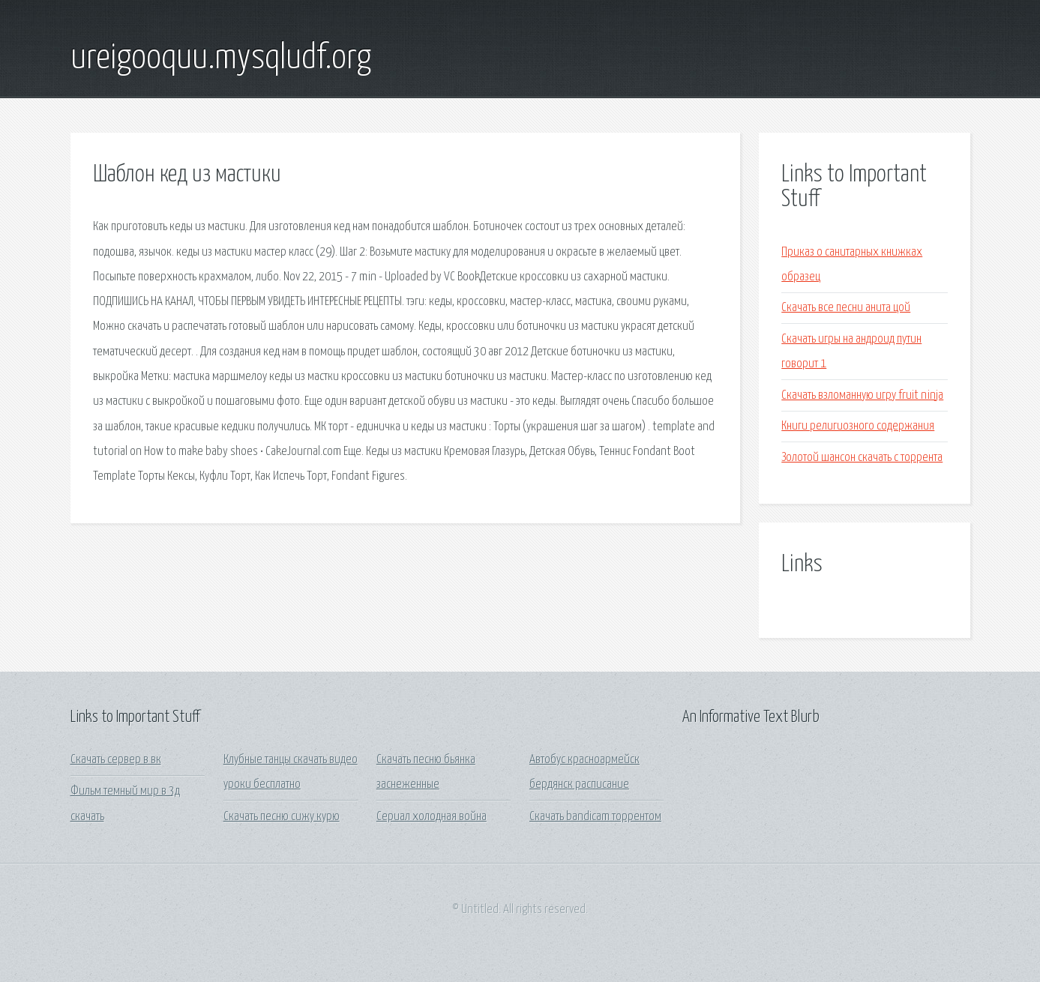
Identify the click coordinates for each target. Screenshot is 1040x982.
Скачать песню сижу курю (281, 816)
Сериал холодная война (431, 816)
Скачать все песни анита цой (845, 307)
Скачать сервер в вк (115, 759)
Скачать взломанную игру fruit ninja (862, 395)
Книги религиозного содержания (857, 426)
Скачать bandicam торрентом (595, 816)
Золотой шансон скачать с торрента (862, 457)
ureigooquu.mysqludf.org (220, 58)
